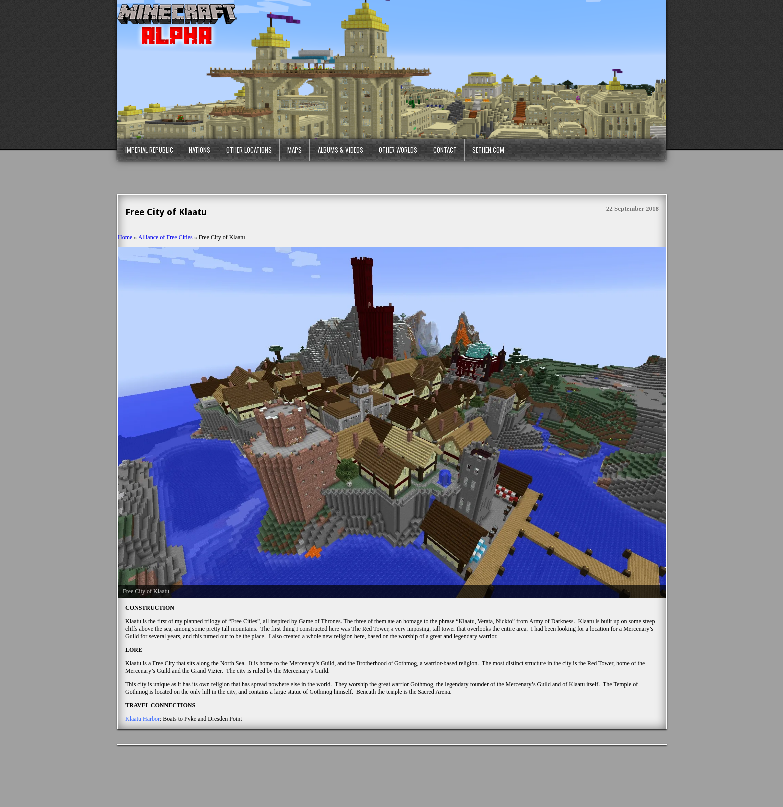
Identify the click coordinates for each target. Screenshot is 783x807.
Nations (199, 150)
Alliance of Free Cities (165, 237)
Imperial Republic (149, 150)
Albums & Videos (340, 150)
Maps (294, 150)
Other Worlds (398, 150)
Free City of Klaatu (166, 212)
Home (125, 237)
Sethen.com (488, 150)
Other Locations (249, 150)
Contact (445, 150)
